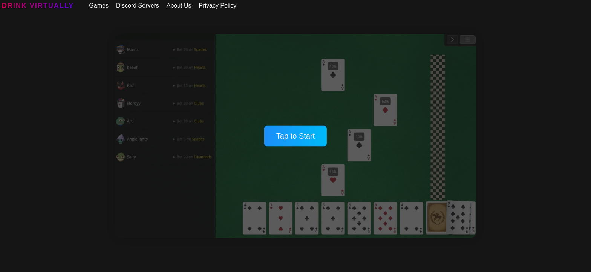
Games (99, 5)
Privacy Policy (218, 5)
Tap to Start (295, 136)
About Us (179, 5)
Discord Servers (137, 5)
